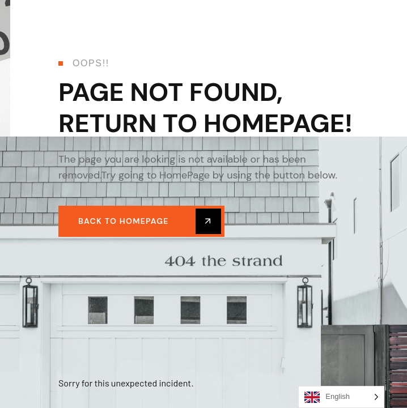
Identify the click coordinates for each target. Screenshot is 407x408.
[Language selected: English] (341, 397)
